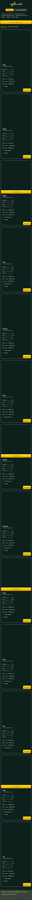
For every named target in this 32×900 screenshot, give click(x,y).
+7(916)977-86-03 (7, 397)
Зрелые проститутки (19, 14)
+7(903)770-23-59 (7, 594)
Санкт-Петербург (21, 10)
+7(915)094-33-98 (7, 728)
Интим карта (15, 17)
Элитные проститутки (7, 14)
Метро (8, 17)
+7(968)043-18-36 (7, 792)
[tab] (4, 27)
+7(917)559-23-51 (7, 330)
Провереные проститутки (8, 15)
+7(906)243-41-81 (7, 66)
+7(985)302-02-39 (7, 197)
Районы (3, 17)
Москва (9, 10)
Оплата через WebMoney (14, 892)
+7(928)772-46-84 (7, 528)
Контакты (24, 892)
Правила (4, 892)
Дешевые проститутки (22, 15)
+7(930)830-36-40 (7, 858)
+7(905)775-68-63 (7, 461)
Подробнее (27, 90)
